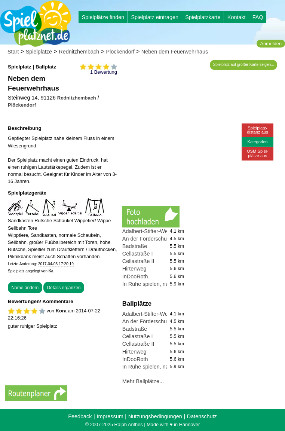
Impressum (109, 416)
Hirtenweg (134, 269)
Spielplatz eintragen (154, 17)
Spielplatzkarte (202, 17)
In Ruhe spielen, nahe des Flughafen (166, 284)
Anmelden (271, 43)
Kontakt (236, 17)
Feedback (80, 416)
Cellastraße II (138, 261)
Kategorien (257, 142)
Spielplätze (39, 52)
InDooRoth (135, 276)
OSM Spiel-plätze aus (257, 153)
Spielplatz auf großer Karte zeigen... (243, 64)
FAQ (257, 17)
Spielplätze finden (103, 17)
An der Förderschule (146, 239)
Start (13, 52)
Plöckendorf (120, 52)
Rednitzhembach (79, 52)
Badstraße (134, 246)
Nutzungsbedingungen (155, 416)
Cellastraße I (137, 254)
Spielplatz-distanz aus (257, 130)
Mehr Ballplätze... (143, 381)
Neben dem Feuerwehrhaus (174, 52)
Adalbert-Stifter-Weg (146, 231)
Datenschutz (202, 416)
